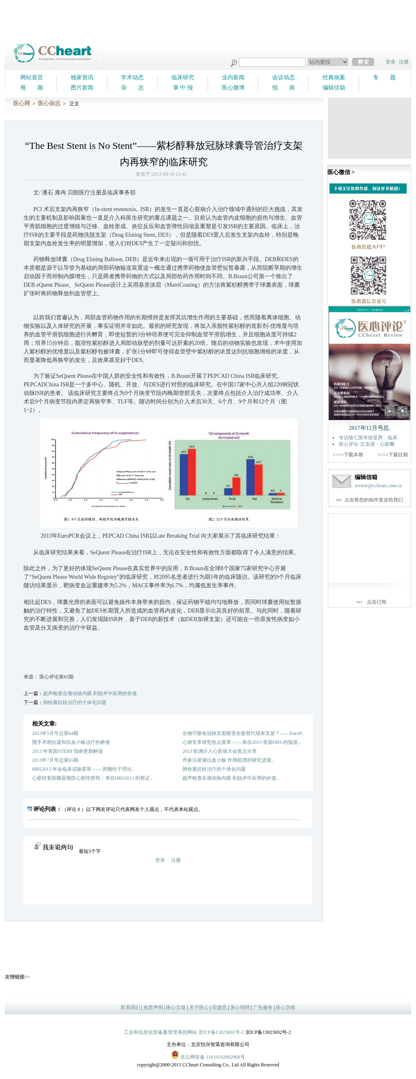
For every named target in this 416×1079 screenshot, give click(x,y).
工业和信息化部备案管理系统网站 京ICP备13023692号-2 (184, 1032)
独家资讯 (82, 77)
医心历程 (285, 1007)
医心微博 (233, 88)
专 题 (384, 77)
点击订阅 (376, 602)
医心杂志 (49, 103)
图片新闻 (82, 88)
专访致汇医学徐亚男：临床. (369, 437)
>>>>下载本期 (348, 455)
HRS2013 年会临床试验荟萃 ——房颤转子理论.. (83, 769)
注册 (404, 62)
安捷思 (219, 1007)
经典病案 (334, 77)
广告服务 (263, 1007)
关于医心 (199, 1007)
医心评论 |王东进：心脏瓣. (367, 444)
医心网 (21, 103)
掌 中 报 (183, 88)
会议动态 (283, 77)
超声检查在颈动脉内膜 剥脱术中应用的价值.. (230, 778)
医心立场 (176, 1007)
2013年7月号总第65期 (55, 760)
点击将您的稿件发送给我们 (373, 500)
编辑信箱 (334, 88)
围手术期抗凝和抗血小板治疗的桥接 (71, 742)
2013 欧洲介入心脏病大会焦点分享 (219, 751)
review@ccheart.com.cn (378, 485)
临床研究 (182, 77)
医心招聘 (240, 1007)
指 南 (283, 88)
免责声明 (153, 1007)
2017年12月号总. (369, 428)
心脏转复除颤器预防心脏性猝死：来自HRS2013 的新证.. (92, 778)
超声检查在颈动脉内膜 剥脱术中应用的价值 (90, 693)
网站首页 (31, 77)
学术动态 (132, 77)
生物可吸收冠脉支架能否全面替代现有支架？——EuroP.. (243, 733)
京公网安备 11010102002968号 (208, 1055)
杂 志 (132, 88)
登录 (390, 62)
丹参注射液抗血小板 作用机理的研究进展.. (228, 760)
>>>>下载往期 (392, 455)
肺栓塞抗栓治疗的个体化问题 (74, 702)
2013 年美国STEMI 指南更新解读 (67, 751)
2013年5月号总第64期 (55, 733)
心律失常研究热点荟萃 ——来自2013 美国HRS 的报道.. (241, 742)
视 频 (31, 88)
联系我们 (130, 1007)
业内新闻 (233, 77)
